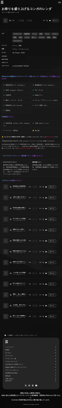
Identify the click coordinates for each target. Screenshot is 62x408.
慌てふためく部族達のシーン (20, 315)
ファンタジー (17, 40)
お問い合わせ (50, 136)
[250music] (2, 2)
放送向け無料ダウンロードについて (16, 367)
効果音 (7, 350)
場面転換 (26, 34)
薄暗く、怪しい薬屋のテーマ (20, 294)
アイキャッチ (17, 34)
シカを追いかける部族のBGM (20, 272)
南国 (15, 37)
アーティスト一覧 (10, 358)
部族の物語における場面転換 (20, 240)
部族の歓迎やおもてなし (20, 251)
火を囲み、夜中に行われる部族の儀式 (20, 305)
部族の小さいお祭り (19, 229)
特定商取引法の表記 (11, 373)
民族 (54, 37)
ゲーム (34, 34)
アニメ (47, 34)
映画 (41, 34)
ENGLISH (8, 381)
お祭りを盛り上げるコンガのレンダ (20, 197)
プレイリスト (9, 355)
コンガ (27, 37)
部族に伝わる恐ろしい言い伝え (20, 261)
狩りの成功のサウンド (20, 283)
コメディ (54, 34)
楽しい (34, 37)
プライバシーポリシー (12, 370)
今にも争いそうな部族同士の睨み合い (20, 218)
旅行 (20, 37)
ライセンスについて (11, 361)
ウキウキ (41, 37)
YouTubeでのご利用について (27, 148)
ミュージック (9, 347)
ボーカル (8, 352)
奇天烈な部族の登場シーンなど (20, 207)
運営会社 (8, 376)
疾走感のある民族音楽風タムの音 (20, 186)
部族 (48, 37)
